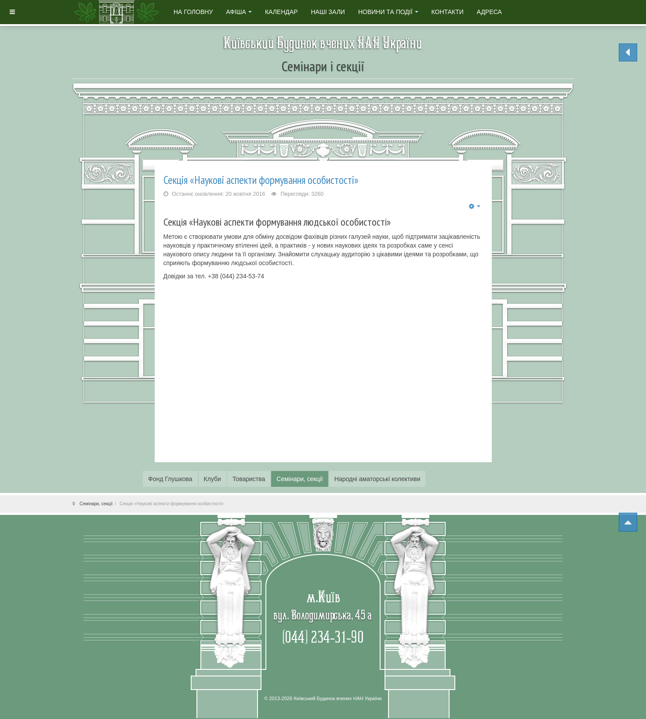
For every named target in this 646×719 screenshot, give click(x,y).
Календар (281, 11)
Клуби (212, 478)
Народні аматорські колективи (377, 478)
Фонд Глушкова (170, 478)
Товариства (248, 478)
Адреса (489, 11)
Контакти (448, 11)
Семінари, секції (299, 478)
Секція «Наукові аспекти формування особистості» (261, 180)
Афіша (239, 11)
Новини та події (388, 11)
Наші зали (328, 11)
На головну (193, 11)
